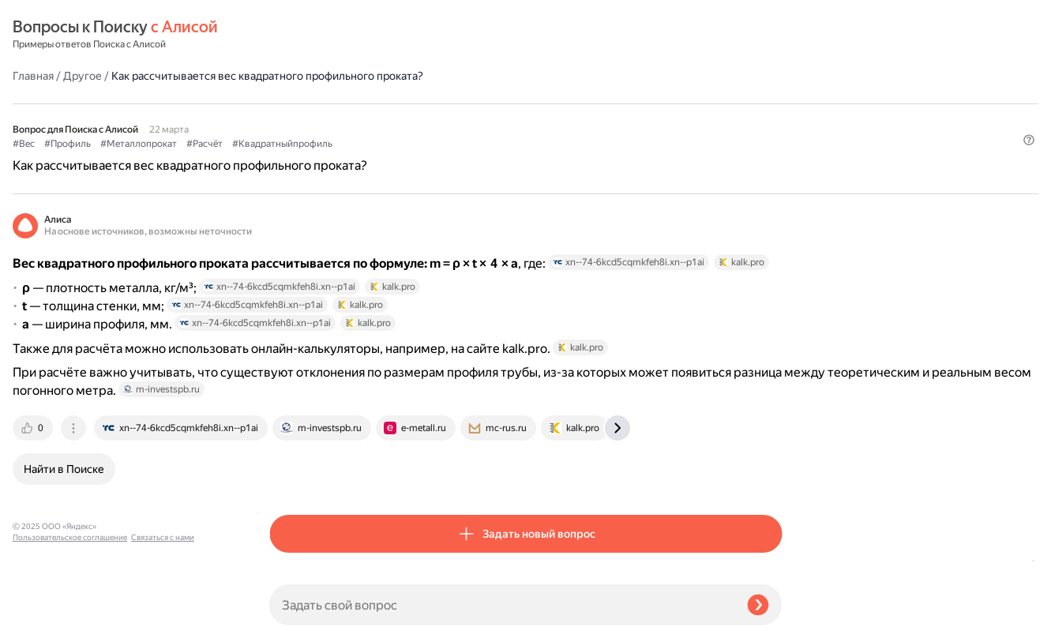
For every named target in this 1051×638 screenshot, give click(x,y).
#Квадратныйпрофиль (539, 103)
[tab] (290, 450)
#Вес (280, 103)
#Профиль (324, 103)
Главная (289, 34)
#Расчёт (461, 103)
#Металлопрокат (395, 103)
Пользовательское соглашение (70, 608)
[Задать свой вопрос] (501, 604)
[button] (772, 129)
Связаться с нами (44, 619)
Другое (339, 34)
